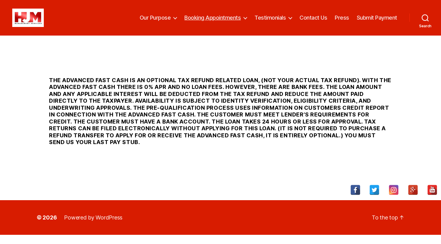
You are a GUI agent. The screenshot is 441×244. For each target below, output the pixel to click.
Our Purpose (155, 22)
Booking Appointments (212, 22)
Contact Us (313, 22)
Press (342, 22)
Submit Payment (377, 22)
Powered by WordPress (93, 226)
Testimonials (270, 22)
